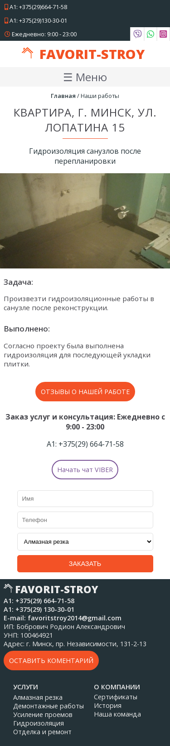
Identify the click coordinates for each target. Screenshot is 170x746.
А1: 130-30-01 (39, 609)
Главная (63, 96)
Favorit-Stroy (92, 54)
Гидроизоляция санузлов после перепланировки (85, 156)
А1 (36, 7)
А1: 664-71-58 (85, 444)
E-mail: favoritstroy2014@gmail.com (62, 618)
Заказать (85, 563)
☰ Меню (85, 76)
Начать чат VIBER (85, 469)
